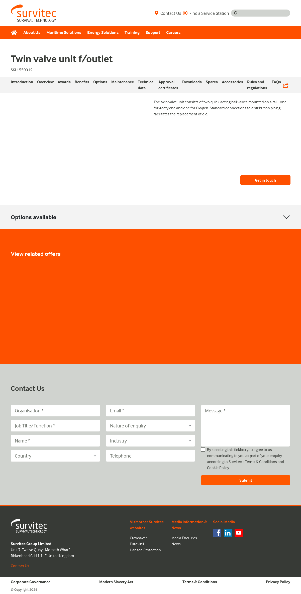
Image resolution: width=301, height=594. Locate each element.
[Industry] (150, 441)
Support (153, 32)
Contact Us (168, 13)
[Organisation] (55, 410)
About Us (31, 32)
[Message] (245, 426)
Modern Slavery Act (116, 581)
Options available (33, 217)
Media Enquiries (184, 537)
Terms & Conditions (261, 461)
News (176, 543)
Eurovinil (137, 543)
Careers (173, 32)
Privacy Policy (278, 581)
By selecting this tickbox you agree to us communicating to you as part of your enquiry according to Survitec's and (245, 458)
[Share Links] (285, 84)
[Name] (55, 441)
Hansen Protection (145, 549)
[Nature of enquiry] (150, 425)
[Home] (15, 32)
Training (132, 32)
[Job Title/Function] (55, 425)
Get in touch (265, 180)
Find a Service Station (206, 13)
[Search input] (265, 13)
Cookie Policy (218, 467)
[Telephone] (150, 456)
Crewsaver (138, 537)
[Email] (150, 410)
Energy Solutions (103, 32)
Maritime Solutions (63, 32)
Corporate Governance (30, 581)
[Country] (55, 456)
